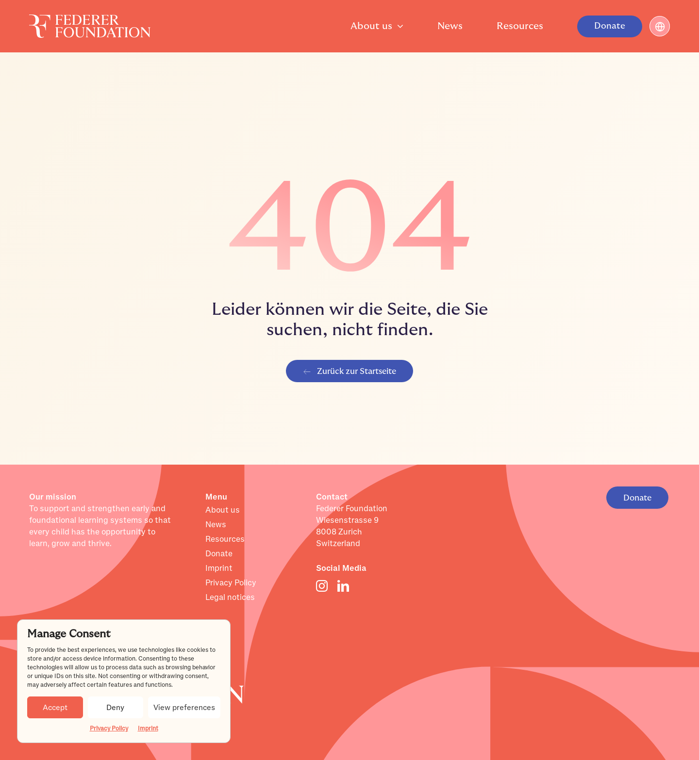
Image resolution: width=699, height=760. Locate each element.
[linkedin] (343, 586)
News (215, 525)
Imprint (148, 728)
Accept (55, 707)
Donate (219, 554)
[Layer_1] (89, 19)
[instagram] (322, 586)
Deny (115, 707)
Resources (225, 539)
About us (222, 510)
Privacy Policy (109, 728)
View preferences (184, 707)
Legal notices (230, 597)
